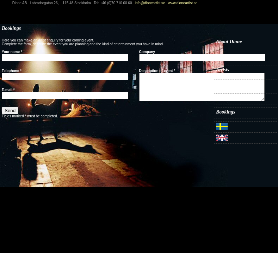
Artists (222, 69)
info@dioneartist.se (150, 3)
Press (221, 97)
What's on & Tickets (236, 83)
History (223, 55)
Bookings (225, 112)
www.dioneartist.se (182, 3)
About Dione (229, 41)
